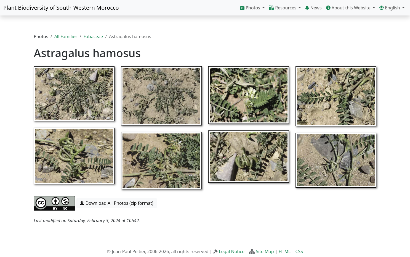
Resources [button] (283, 8)
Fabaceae (93, 36)
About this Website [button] (349, 8)
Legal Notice (231, 251)
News (313, 8)
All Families (66, 36)
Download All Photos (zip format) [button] (116, 203)
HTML (285, 251)
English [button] (390, 8)
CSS (299, 251)
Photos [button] (250, 8)
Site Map (265, 251)
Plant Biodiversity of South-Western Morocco (61, 7)
